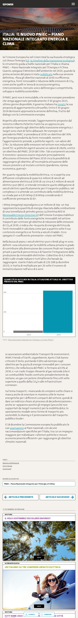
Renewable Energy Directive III (20, 215)
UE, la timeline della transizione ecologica (50, 60)
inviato (62, 104)
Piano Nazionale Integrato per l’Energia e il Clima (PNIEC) (31, 340)
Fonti (5, 460)
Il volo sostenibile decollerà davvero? (28, 518)
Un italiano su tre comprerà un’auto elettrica (32, 567)
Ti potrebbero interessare (13, 509)
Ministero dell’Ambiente (11, 463)
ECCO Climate (7, 466)
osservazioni (17, 428)
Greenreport (7, 469)
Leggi (39, 557)
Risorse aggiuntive (11, 479)
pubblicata (46, 74)
